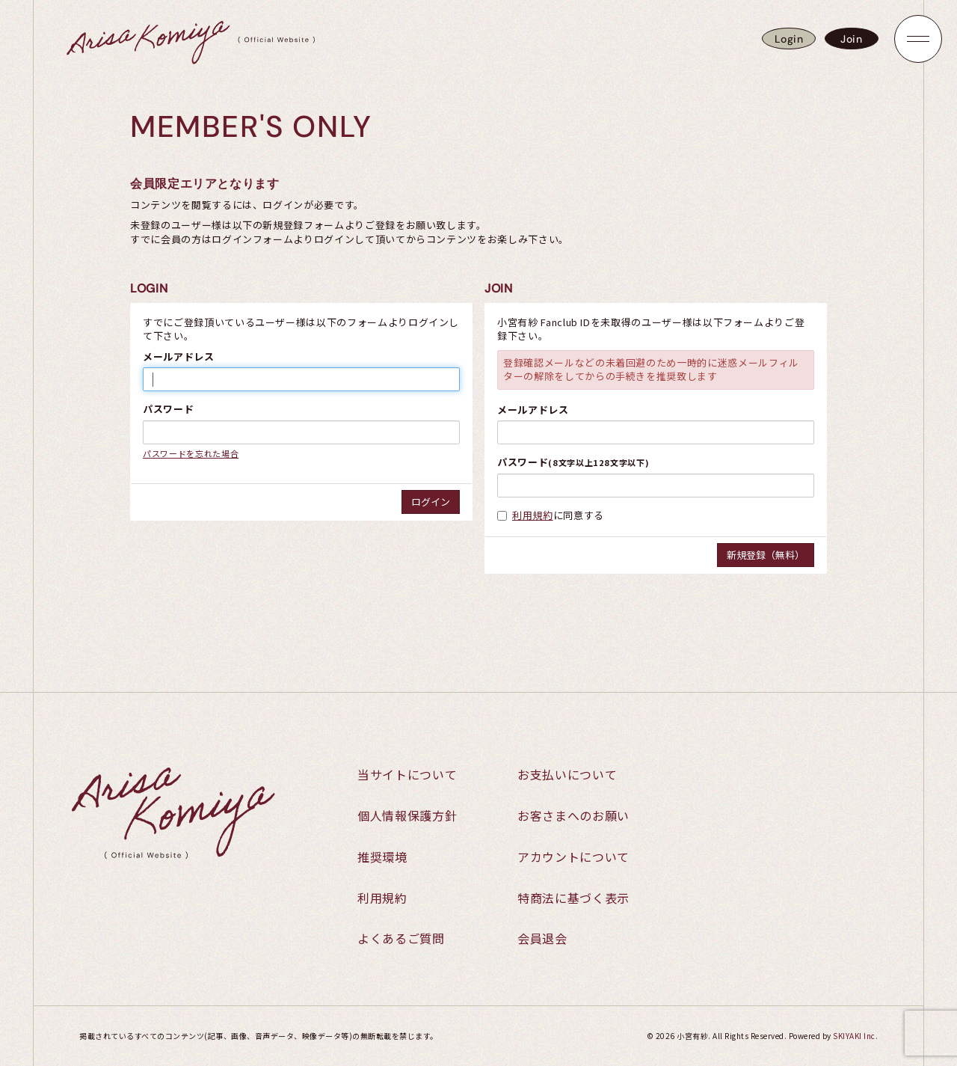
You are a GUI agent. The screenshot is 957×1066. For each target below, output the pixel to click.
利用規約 (532, 515)
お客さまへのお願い (573, 815)
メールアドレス (179, 357)
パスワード (168, 409)
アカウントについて (573, 857)
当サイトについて (407, 774)
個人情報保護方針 (407, 815)
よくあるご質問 (401, 938)
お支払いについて (567, 774)
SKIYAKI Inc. (855, 1035)
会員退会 (542, 938)
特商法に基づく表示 (573, 898)
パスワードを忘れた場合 (191, 453)
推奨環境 (382, 857)
